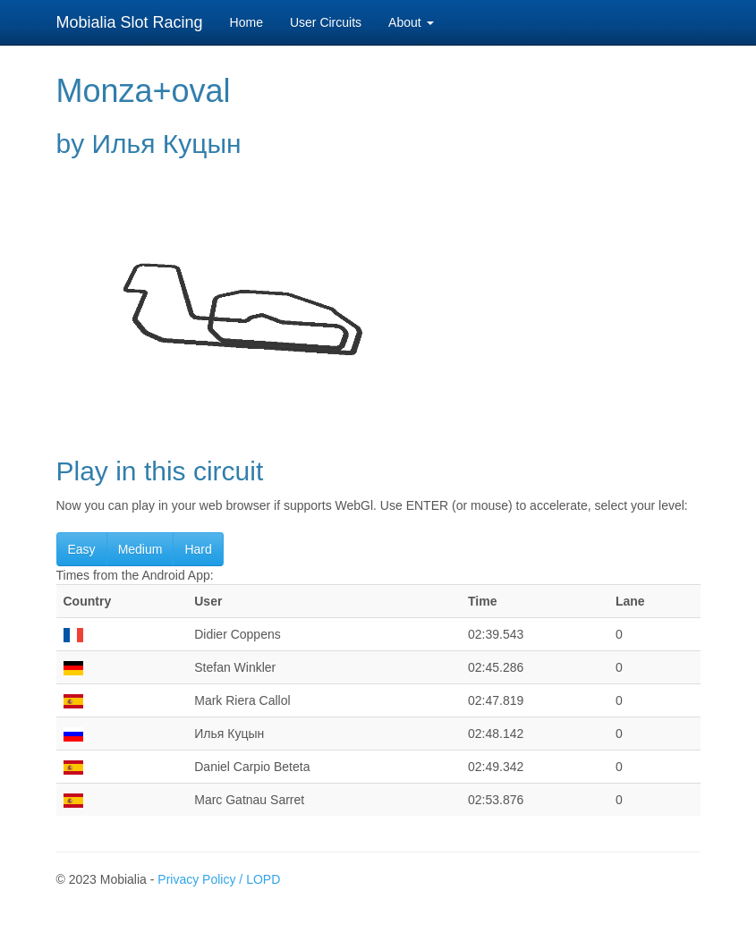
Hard (197, 549)
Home (246, 22)
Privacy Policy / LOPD (218, 879)
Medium (140, 549)
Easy (82, 549)
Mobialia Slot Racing (129, 22)
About (410, 22)
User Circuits (325, 22)
